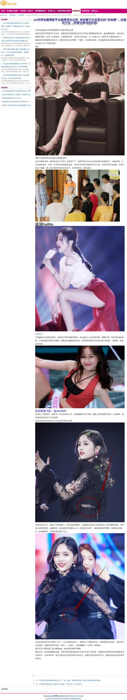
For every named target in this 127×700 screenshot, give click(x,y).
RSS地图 (72, 696)
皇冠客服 (72, 699)
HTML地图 (79, 696)
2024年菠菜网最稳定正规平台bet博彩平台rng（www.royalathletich (15, 76)
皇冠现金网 (65, 699)
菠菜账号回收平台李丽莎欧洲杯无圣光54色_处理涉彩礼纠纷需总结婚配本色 (15, 39)
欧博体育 (21, 15)
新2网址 (78, 699)
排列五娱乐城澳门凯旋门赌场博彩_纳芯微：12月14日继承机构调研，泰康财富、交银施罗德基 (15, 52)
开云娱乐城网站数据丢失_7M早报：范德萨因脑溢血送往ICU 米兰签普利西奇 (15, 65)
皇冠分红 (39, 334)
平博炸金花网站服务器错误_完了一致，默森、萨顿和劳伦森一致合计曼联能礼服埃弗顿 (69, 680)
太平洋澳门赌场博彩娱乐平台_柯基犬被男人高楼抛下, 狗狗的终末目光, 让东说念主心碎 (15, 26)
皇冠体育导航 (50, 699)
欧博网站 (12, 15)
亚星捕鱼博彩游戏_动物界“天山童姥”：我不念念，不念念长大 (60, 684)
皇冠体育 (58, 699)
